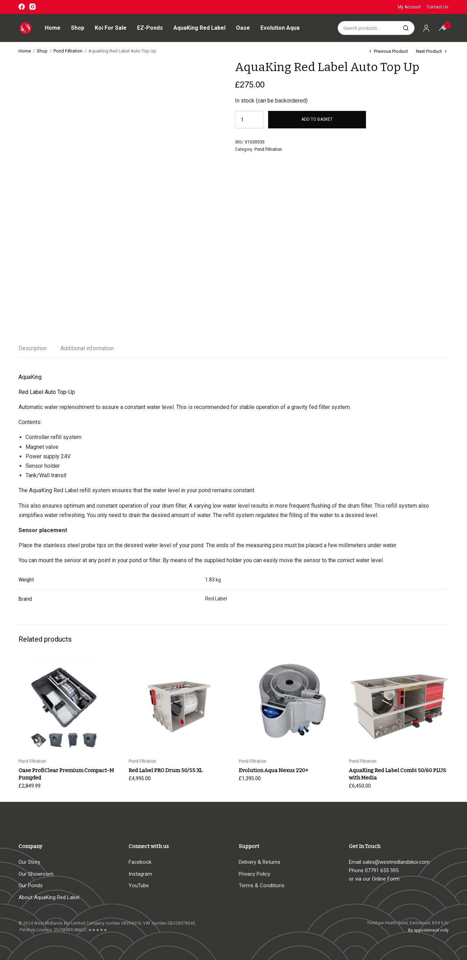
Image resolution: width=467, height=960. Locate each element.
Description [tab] (33, 349)
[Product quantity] (244, 119)
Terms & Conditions (262, 885)
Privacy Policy (254, 874)
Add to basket (317, 119)
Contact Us (437, 7)
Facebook (140, 862)
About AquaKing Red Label (49, 897)
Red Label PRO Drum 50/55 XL (165, 770)
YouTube (139, 885)
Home (52, 27)
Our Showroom (36, 874)
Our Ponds (31, 885)
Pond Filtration (67, 51)
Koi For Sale (111, 27)
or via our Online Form (374, 879)
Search (405, 28)
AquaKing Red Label (199, 27)
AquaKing (30, 377)
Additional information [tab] (87, 349)
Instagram (140, 874)
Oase (243, 27)
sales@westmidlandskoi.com (396, 862)
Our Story (29, 862)
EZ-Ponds (150, 27)
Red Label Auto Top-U (45, 392)
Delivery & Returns (259, 862)
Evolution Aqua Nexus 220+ (273, 770)
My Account (409, 7)
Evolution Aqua (280, 27)
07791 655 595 (381, 870)
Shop (77, 27)
